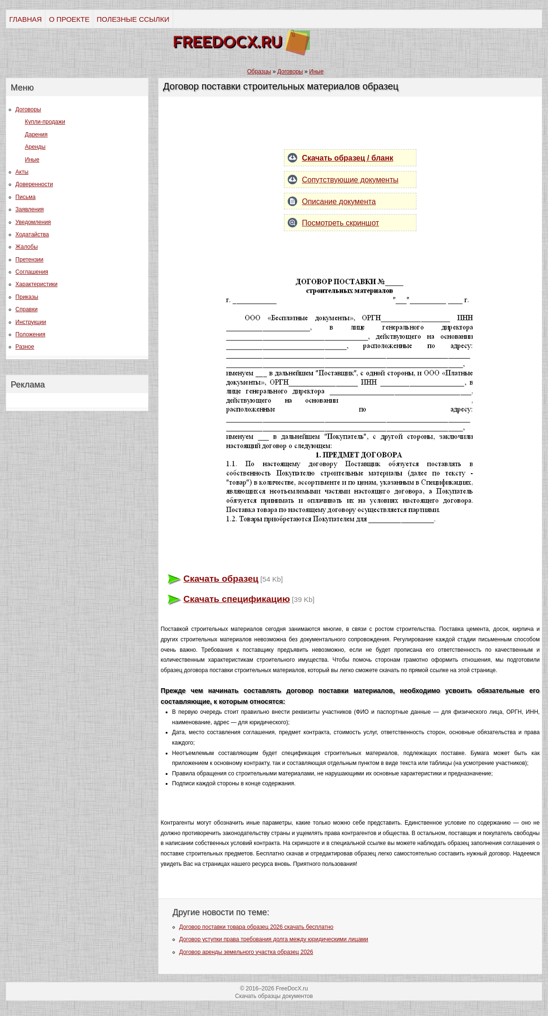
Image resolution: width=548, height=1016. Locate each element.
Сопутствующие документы (350, 180)
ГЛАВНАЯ (25, 19)
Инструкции (31, 322)
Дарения (36, 134)
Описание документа (339, 202)
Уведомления (33, 222)
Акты (22, 172)
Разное (25, 346)
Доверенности (34, 184)
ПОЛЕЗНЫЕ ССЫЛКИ (133, 19)
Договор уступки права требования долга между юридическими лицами (274, 939)
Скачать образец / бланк (347, 158)
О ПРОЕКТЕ (69, 19)
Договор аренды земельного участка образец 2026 (246, 952)
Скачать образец (221, 579)
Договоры (28, 109)
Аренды (35, 147)
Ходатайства (32, 234)
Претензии (30, 259)
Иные (32, 159)
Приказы (27, 297)
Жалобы (27, 246)
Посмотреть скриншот (340, 223)
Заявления (30, 209)
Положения (30, 334)
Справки (27, 309)
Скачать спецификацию (237, 599)
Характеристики (37, 284)
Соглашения (32, 272)
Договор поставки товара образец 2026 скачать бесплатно (256, 927)
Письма (26, 197)
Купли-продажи (45, 121)
